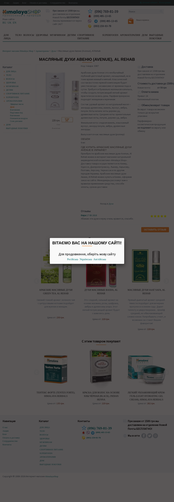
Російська (72, 259)
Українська (86, 259)
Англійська (99, 259)
